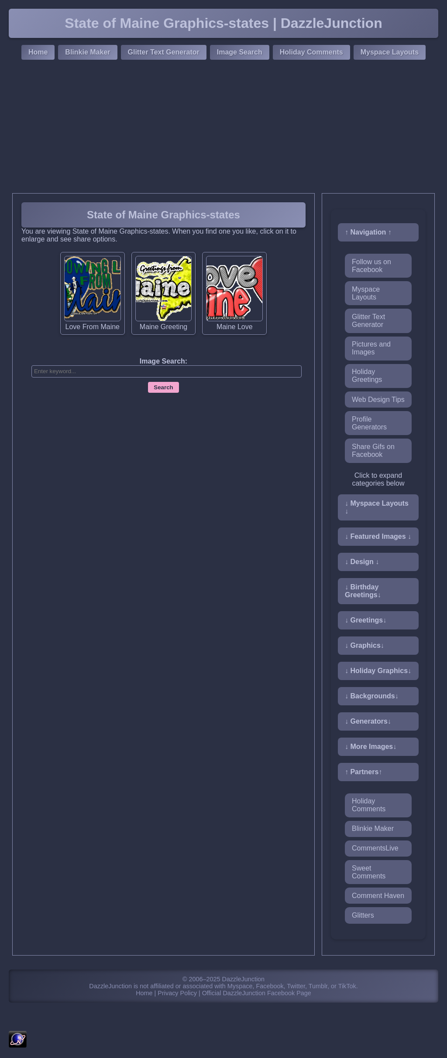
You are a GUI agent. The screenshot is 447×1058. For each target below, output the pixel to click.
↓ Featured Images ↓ (378, 536)
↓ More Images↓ (370, 746)
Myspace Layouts (390, 52)
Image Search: (163, 361)
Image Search (239, 52)
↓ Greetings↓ (365, 620)
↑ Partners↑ (363, 772)
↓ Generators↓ (368, 721)
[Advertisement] (223, 128)
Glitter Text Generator (163, 52)
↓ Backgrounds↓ (372, 696)
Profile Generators (369, 423)
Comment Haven (378, 895)
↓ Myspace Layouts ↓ (377, 507)
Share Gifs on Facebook (373, 450)
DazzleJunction (243, 979)
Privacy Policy (177, 993)
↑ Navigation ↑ (368, 232)
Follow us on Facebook (371, 265)
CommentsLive (375, 848)
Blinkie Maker (87, 52)
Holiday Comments (311, 52)
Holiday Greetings (367, 375)
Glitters (363, 915)
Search (163, 387)
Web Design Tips (378, 399)
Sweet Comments (368, 872)
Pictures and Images (371, 348)
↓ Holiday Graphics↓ (378, 670)
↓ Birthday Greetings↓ (363, 591)
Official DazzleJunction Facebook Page (256, 993)
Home (38, 52)
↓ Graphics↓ (364, 645)
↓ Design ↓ (362, 561)
